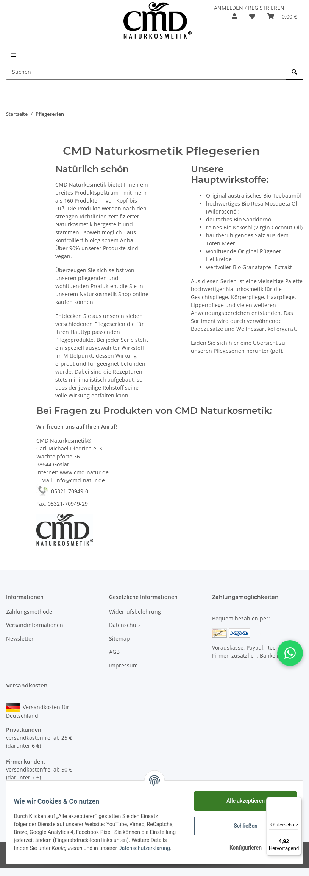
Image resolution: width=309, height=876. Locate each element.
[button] (234, 16)
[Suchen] (146, 72)
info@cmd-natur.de (80, 480)
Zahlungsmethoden (31, 611)
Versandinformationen (34, 624)
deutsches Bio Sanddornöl (239, 219)
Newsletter (20, 638)
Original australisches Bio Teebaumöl (253, 195)
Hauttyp (80, 331)
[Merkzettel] (252, 16)
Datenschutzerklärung (44, 852)
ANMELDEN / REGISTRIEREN (249, 7)
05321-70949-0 (62, 491)
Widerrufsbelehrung (135, 611)
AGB (114, 651)
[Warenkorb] (282, 16)
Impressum (123, 665)
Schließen (241, 826)
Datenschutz (125, 624)
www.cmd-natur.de (84, 472)
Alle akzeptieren (241, 801)
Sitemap (119, 638)
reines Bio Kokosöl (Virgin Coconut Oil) (254, 227)
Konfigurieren (241, 848)
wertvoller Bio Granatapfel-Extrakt (249, 267)
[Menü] (296, 801)
